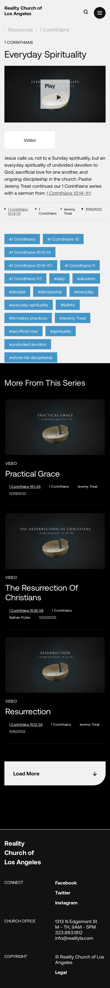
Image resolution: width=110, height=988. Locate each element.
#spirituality (60, 339)
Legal (61, 972)
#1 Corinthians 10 (63, 247)
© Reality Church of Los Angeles (79, 959)
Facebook (66, 882)
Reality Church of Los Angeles (23, 10)
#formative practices (28, 326)
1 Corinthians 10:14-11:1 (68, 193)
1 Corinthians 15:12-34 (26, 724)
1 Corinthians (54, 29)
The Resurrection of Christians (41, 592)
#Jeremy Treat (73, 326)
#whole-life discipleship (31, 365)
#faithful (67, 313)
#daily (59, 286)
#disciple (17, 300)
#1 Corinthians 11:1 (25, 286)
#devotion (86, 286)
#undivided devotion (27, 352)
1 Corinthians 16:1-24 (24, 486)
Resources (20, 29)
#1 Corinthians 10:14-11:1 (31, 273)
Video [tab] (30, 140)
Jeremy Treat (87, 486)
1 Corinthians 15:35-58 (26, 610)
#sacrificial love (23, 339)
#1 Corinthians (22, 247)
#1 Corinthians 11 (80, 273)
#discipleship (50, 300)
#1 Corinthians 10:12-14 (30, 260)
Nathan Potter (20, 617)
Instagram (66, 902)
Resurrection (28, 711)
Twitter (62, 892)
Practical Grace (32, 473)
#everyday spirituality (28, 313)
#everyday (84, 300)
